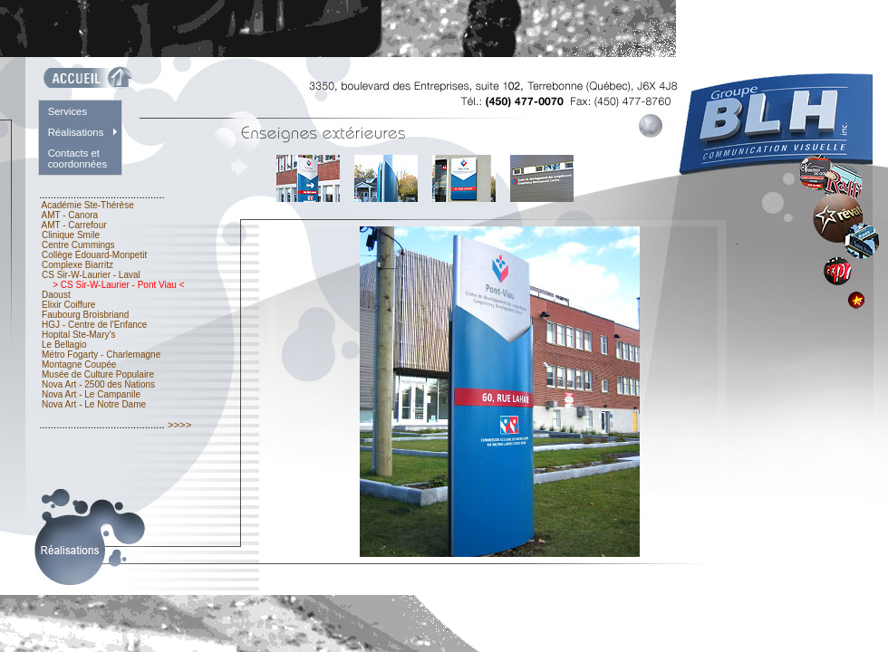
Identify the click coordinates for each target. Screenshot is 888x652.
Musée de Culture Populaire (98, 374)
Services (67, 111)
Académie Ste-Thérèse (87, 205)
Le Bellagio (64, 345)
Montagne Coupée (79, 364)
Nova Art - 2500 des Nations (98, 384)
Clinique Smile (70, 235)
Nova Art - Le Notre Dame (94, 404)
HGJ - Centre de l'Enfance (94, 325)
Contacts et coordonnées (78, 158)
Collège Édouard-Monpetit (94, 255)
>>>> (180, 424)
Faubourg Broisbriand (85, 315)
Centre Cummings (78, 245)
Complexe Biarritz (77, 265)
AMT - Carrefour (74, 225)
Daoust (55, 295)
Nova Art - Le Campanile (91, 394)
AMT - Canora (70, 215)
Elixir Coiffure (68, 305)
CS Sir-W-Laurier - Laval (90, 275)
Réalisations (76, 132)
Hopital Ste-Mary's (78, 335)
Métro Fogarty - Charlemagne (101, 355)
